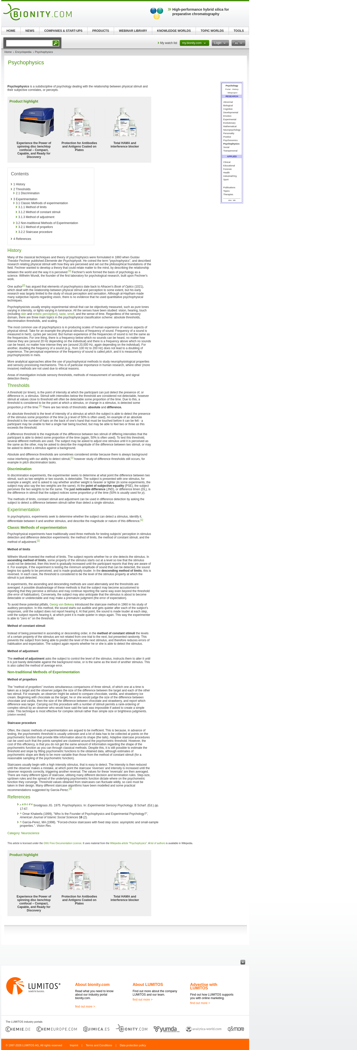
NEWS (30, 31)
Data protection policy (133, 1045)
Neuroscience (30, 833)
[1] (69, 271)
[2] (23, 285)
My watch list (168, 43)
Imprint (74, 1045)
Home (8, 51)
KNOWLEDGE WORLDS (174, 31)
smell (70, 314)
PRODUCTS (100, 31)
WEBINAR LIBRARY (133, 31)
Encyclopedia (23, 51)
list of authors (157, 843)
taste (62, 314)
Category (13, 833)
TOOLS (239, 31)
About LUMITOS (148, 984)
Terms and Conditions (99, 1045)
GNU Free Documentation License (63, 843)
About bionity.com (92, 984)
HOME (10, 31)
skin (23, 314)
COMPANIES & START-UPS (63, 31)
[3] (70, 789)
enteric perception (45, 314)
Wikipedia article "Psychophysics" (128, 843)
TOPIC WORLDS (212, 31)
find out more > (85, 1006)
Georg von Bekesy (62, 604)
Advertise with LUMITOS (203, 986)
